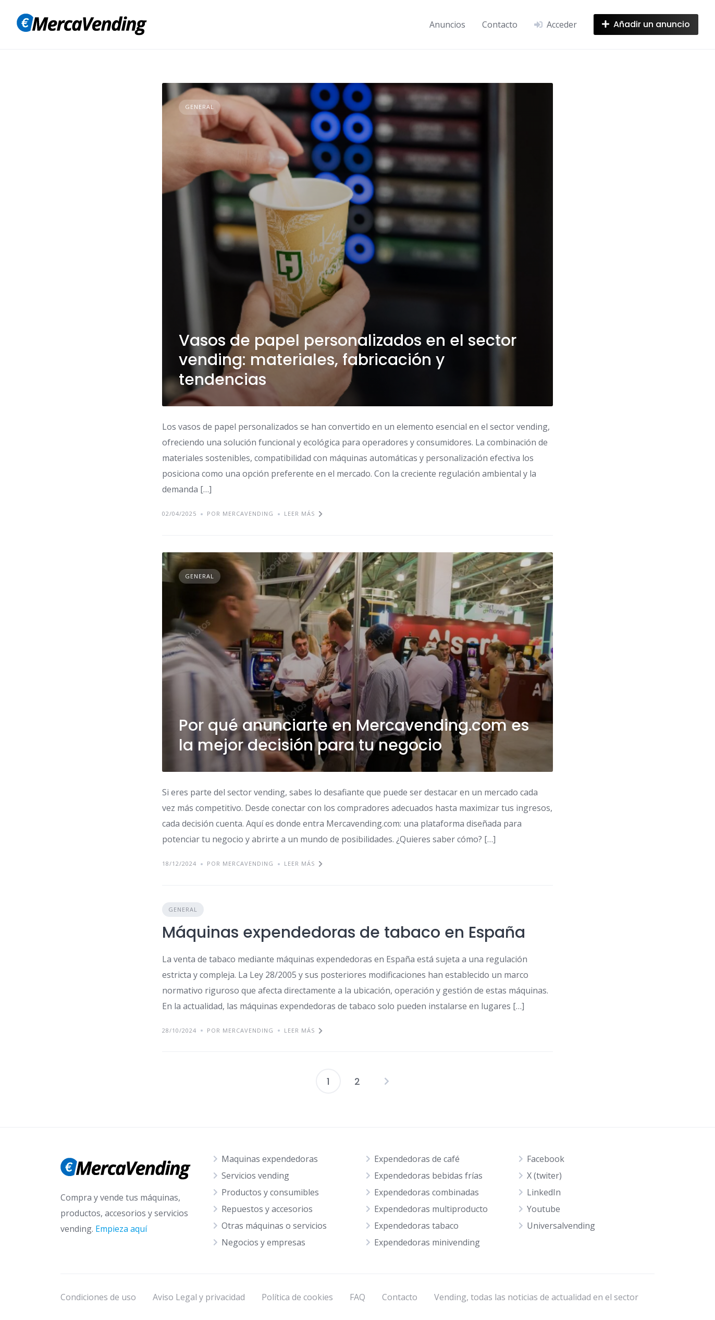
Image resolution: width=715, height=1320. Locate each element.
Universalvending (561, 1225)
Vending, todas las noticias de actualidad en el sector (536, 1297)
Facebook (545, 1159)
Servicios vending (255, 1175)
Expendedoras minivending (427, 1242)
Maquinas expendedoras (269, 1159)
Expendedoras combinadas (426, 1192)
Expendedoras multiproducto (431, 1209)
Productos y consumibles (270, 1192)
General (199, 107)
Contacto (499, 24)
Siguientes (386, 1081)
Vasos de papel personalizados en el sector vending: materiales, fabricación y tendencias (347, 360)
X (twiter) (544, 1175)
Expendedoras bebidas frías (428, 1175)
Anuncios (447, 24)
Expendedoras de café (417, 1159)
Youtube (543, 1209)
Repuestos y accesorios (267, 1209)
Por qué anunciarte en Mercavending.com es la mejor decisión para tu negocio (354, 735)
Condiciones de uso (98, 1297)
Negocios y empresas (263, 1242)
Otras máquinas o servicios (274, 1225)
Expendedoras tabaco (416, 1225)
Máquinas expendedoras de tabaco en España (343, 932)
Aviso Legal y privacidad (199, 1297)
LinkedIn (544, 1192)
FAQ (357, 1297)
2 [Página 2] (357, 1081)
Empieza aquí (121, 1228)
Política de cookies (297, 1297)
